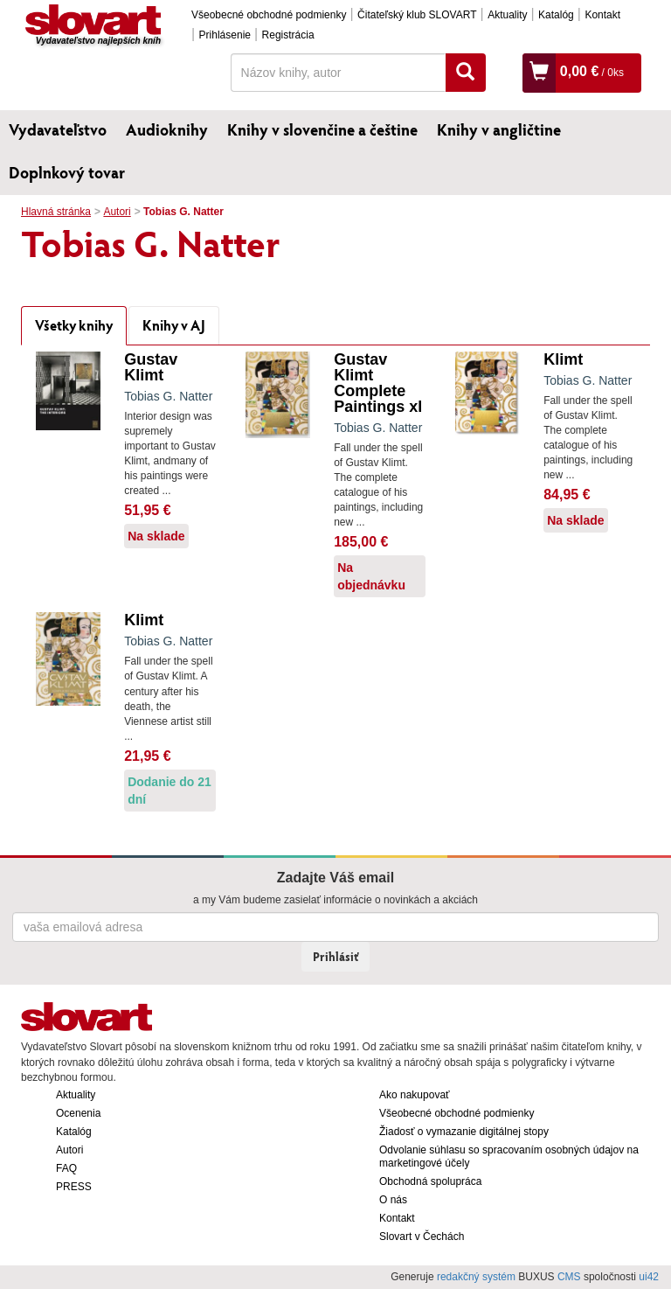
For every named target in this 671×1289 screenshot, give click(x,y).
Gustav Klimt (150, 367)
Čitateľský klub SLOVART (416, 15)
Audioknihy (167, 129)
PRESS (74, 1187)
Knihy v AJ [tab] (173, 325)
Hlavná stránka (56, 212)
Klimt (563, 359)
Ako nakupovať (414, 1095)
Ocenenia (78, 1113)
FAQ (66, 1168)
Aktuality (507, 15)
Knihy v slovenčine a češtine (322, 129)
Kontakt (602, 15)
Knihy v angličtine (499, 129)
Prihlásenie (225, 35)
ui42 (649, 1277)
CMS (569, 1277)
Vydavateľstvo (58, 129)
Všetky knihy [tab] (74, 325)
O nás (393, 1200)
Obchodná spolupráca (430, 1181)
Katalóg (556, 15)
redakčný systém (476, 1277)
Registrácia (288, 35)
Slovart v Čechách (421, 1236)
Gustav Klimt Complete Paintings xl (378, 383)
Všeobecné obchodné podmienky (268, 15)
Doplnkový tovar (67, 172)
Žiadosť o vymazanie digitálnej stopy (464, 1131)
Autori (116, 212)
